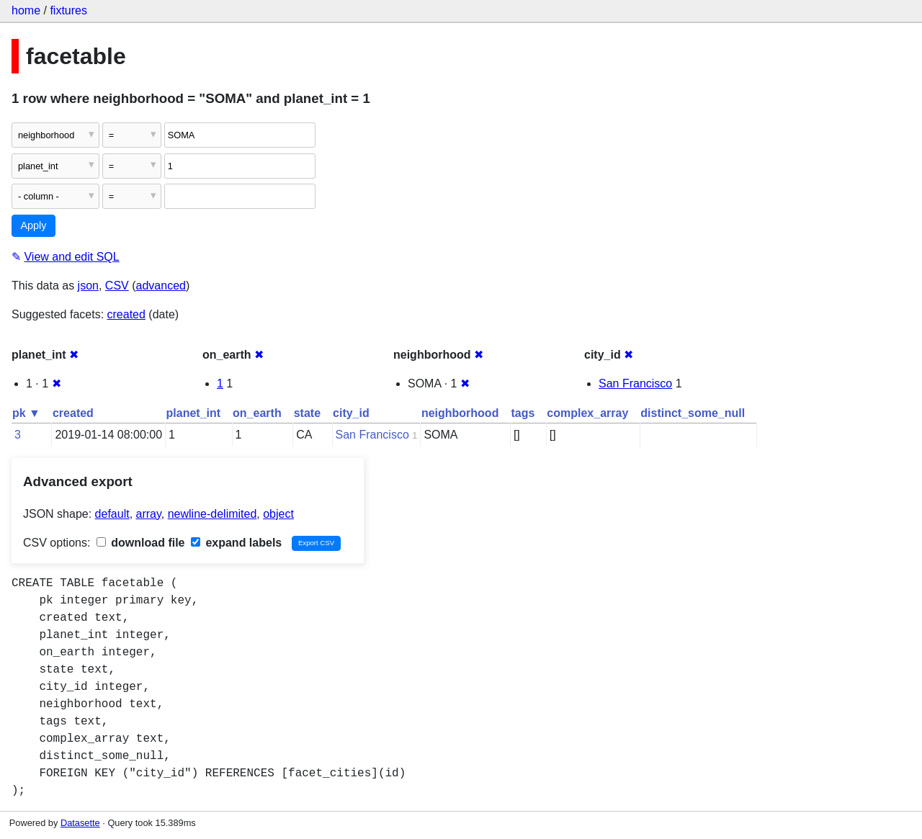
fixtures (68, 10)
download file (141, 543)
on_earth (257, 413)
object (278, 514)
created (126, 314)
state (307, 413)
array (148, 514)
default (112, 514)
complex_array (587, 413)
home (26, 10)
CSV (117, 285)
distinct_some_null (692, 413)
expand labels (236, 543)
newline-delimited (212, 514)
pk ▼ (26, 413)
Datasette (80, 822)
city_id (351, 413)
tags (522, 413)
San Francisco (635, 383)
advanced (161, 285)
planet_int (193, 413)
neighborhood (460, 413)
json (88, 285)
